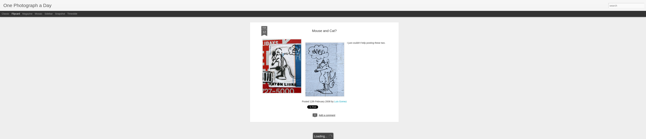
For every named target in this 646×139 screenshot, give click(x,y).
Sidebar (49, 13)
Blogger (333, 137)
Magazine (27, 13)
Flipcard (16, 13)
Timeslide (72, 13)
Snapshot (60, 13)
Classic (5, 13)
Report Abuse (343, 137)
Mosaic (38, 13)
